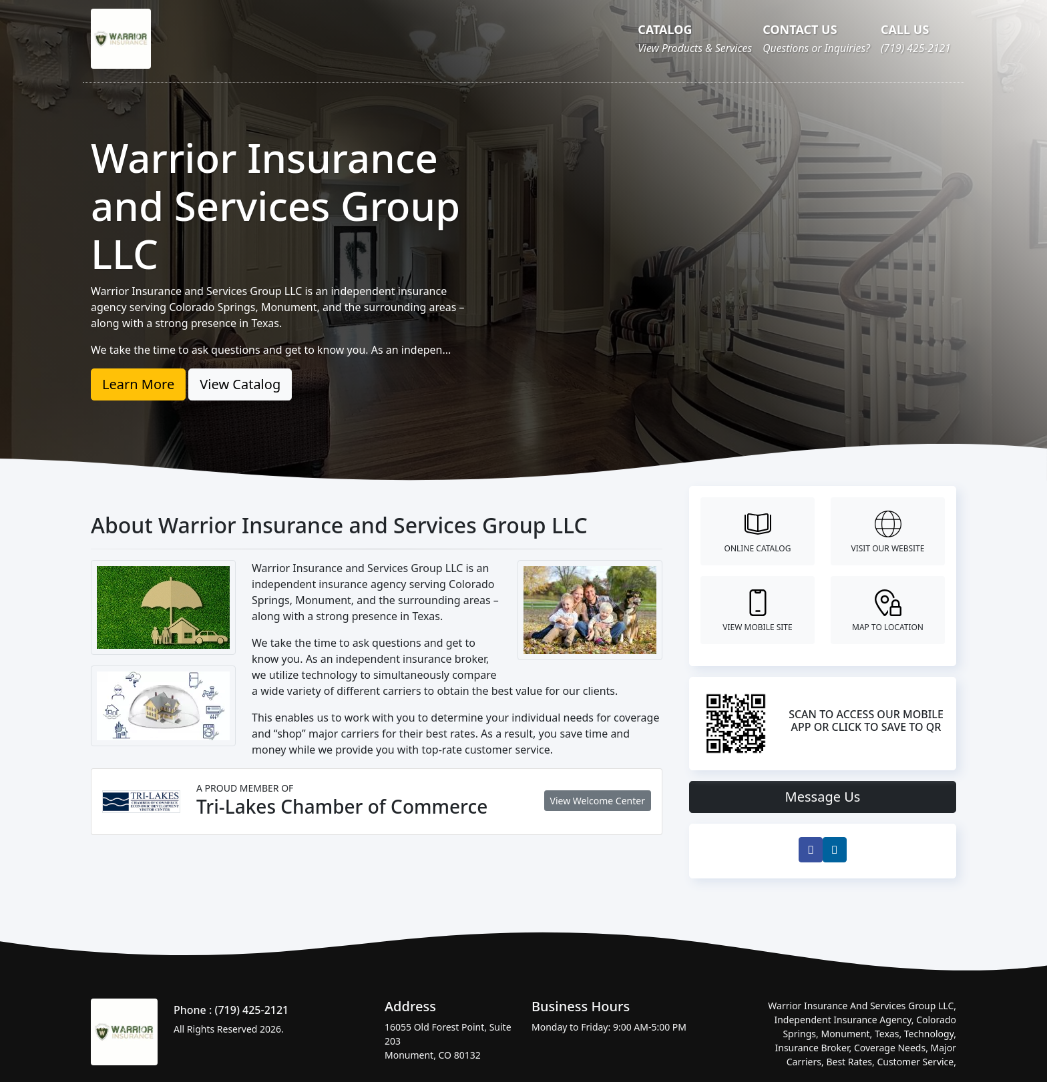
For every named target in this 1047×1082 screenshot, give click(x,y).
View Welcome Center (597, 800)
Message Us (823, 797)
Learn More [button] (138, 384)
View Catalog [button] (240, 384)
